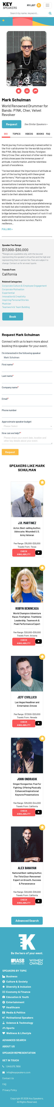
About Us (8, 1046)
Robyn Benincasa (27, 608)
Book (12, 316)
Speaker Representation (18, 1052)
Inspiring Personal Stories (15, 299)
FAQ (4, 1084)
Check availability (23, 553)
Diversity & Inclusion (18, 986)
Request (11, 124)
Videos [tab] (29, 133)
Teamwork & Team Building (16, 307)
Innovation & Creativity (14, 296)
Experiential (8, 292)
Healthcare (13, 1007)
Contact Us (8, 1078)
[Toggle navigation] (47, 5)
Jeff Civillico (27, 697)
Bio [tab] (6, 133)
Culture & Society (17, 981)
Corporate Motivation (13, 289)
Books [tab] (40, 133)
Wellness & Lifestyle (18, 1033)
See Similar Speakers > (35, 124)
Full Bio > (7, 229)
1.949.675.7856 (13, 1066)
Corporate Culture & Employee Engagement (24, 285)
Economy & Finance (18, 991)
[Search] (28, 13)
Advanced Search (27, 920)
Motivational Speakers (19, 1017)
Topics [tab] (16, 133)
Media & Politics (15, 1012)
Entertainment (15, 1002)
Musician (6, 303)
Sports (10, 1027)
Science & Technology (19, 1022)
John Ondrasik (27, 779)
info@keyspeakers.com (18, 1072)
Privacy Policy (9, 1090)
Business (11, 976)
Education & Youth (17, 997)
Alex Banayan (27, 868)
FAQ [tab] (48, 133)
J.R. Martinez (27, 523)
